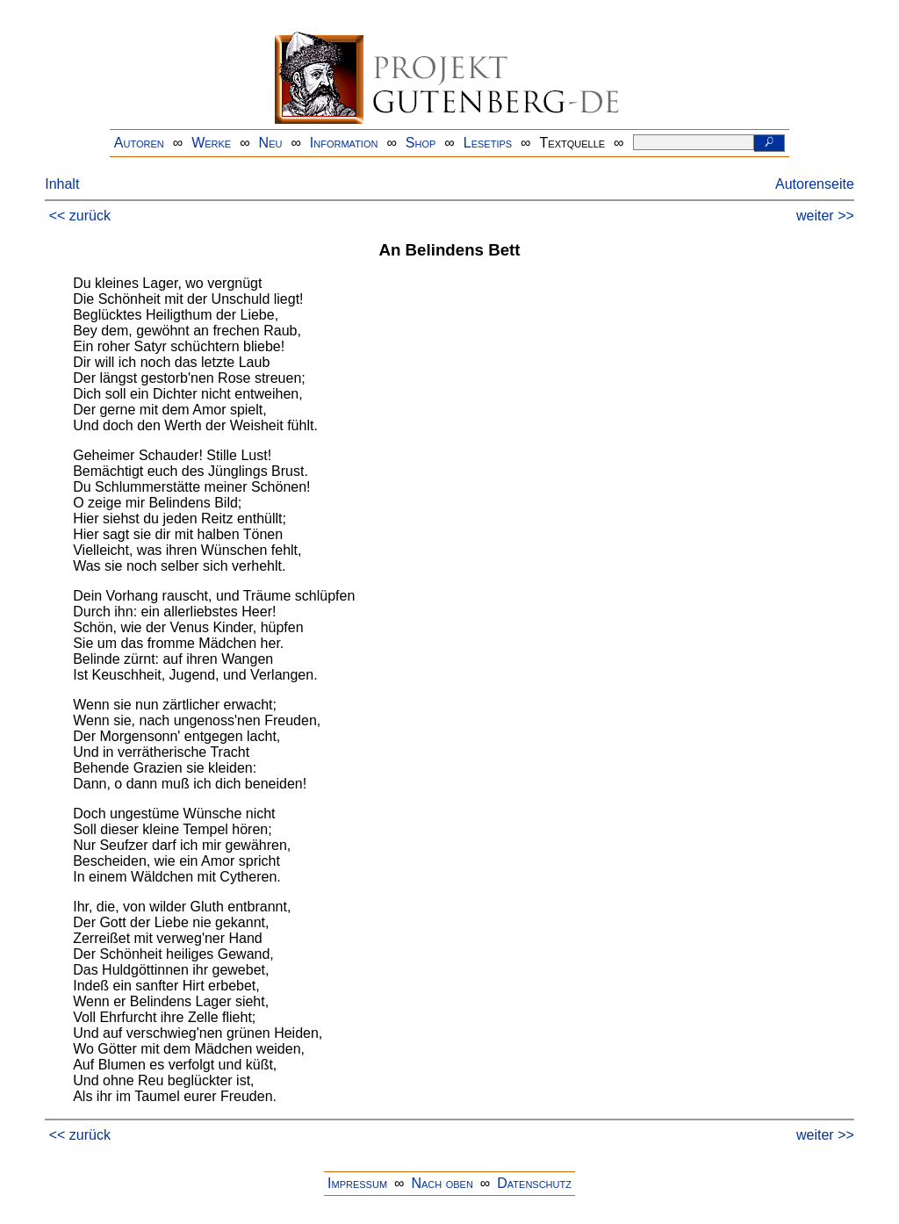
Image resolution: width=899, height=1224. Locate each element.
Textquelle (573, 142)
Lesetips (488, 142)
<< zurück (80, 215)
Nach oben (441, 1183)
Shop (421, 142)
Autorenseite (814, 183)
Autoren (139, 142)
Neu (271, 142)
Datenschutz (534, 1183)
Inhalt (62, 183)
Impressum (357, 1183)
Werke (211, 142)
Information (344, 142)
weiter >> (825, 215)
